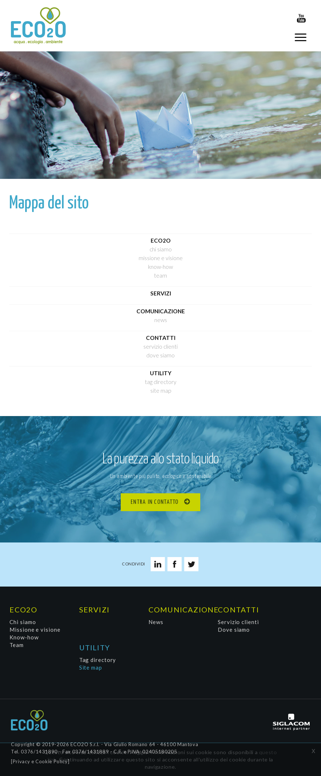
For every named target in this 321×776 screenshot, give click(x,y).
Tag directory (161, 382)
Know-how (160, 266)
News (160, 320)
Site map (160, 390)
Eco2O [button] (23, 609)
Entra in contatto (155, 502)
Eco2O (161, 240)
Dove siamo (160, 355)
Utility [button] (94, 647)
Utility (160, 373)
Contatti (160, 337)
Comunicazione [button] (181, 609)
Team (160, 275)
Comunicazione (160, 311)
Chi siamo (161, 249)
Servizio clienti (160, 346)
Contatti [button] (238, 609)
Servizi (160, 293)
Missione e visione (161, 258)
